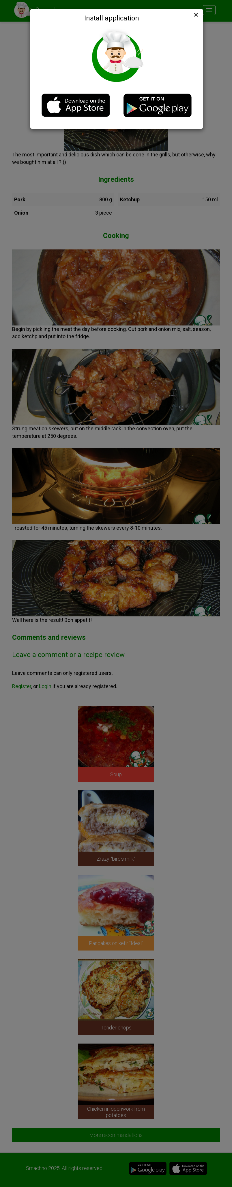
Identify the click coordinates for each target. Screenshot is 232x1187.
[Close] (195, 14)
